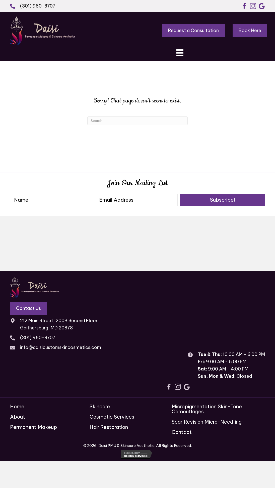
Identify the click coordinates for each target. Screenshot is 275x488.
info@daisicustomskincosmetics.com (60, 347)
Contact (182, 432)
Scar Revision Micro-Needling (207, 422)
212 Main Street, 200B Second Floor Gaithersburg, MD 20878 (59, 324)
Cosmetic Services (112, 417)
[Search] (137, 120)
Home (17, 406)
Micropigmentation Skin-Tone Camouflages (207, 409)
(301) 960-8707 (37, 6)
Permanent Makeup (33, 427)
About (17, 417)
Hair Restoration (109, 427)
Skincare (100, 406)
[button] (244, 6)
